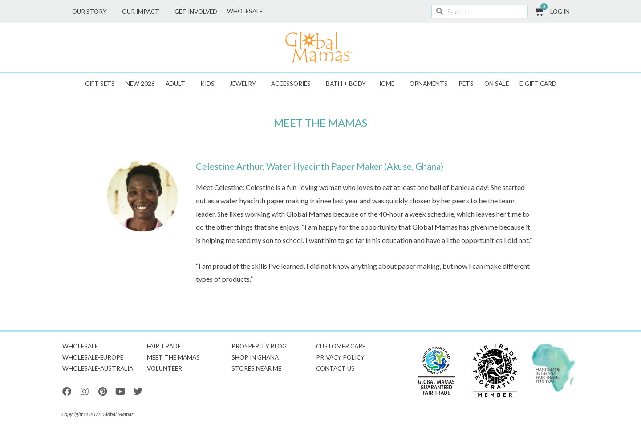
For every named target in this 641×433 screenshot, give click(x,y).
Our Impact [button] (143, 11)
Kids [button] (209, 83)
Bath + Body (346, 83)
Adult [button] (178, 83)
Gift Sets (100, 83)
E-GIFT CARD (537, 83)
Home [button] (388, 83)
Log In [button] (562, 11)
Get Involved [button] (198, 11)
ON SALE (496, 83)
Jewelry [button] (245, 83)
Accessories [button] (293, 83)
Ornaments (429, 83)
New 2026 (140, 83)
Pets (466, 83)
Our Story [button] (91, 11)
